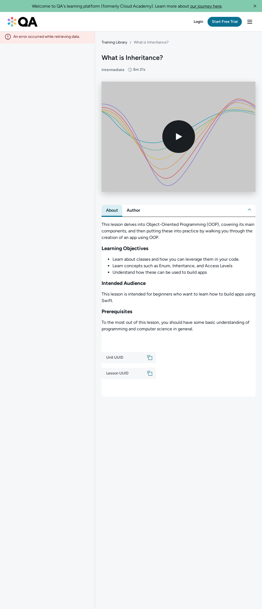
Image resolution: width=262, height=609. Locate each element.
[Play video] (178, 138)
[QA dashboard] (22, 22)
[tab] (112, 212)
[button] (255, 6)
